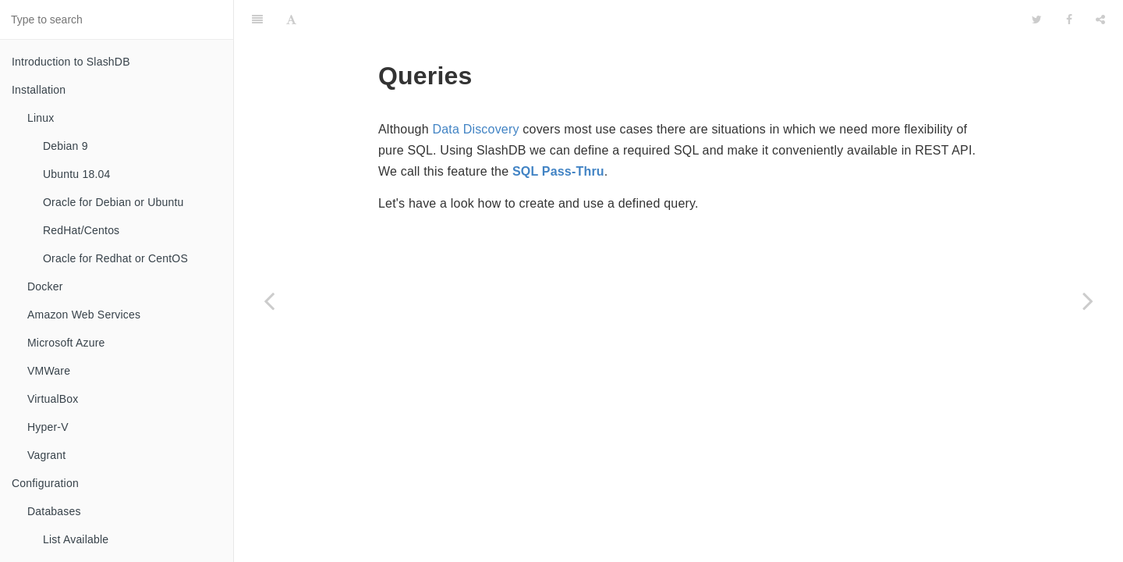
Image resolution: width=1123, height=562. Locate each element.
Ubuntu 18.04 (76, 174)
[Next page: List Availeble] (1088, 300)
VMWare (48, 371)
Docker (45, 286)
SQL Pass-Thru (558, 132)
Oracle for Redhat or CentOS (115, 258)
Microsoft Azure (66, 342)
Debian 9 (65, 146)
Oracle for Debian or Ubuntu (113, 202)
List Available (75, 539)
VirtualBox (53, 399)
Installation (39, 90)
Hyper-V (48, 427)
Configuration (45, 483)
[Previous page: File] (269, 300)
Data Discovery (475, 90)
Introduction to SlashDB (71, 61)
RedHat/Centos (81, 230)
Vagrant (46, 455)
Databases (54, 511)
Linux (40, 118)
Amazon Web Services (83, 314)
